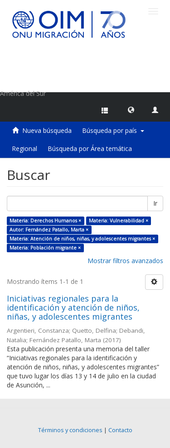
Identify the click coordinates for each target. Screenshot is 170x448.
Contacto (120, 430)
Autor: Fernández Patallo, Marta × (49, 229)
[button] (131, 109)
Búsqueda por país (113, 130)
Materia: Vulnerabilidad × (118, 220)
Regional (24, 148)
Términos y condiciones (70, 430)
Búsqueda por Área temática (90, 148)
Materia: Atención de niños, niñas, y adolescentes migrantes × (82, 239)
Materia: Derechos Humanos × (45, 220)
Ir (155, 203)
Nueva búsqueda (47, 130)
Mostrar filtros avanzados (125, 260)
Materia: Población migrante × (45, 248)
